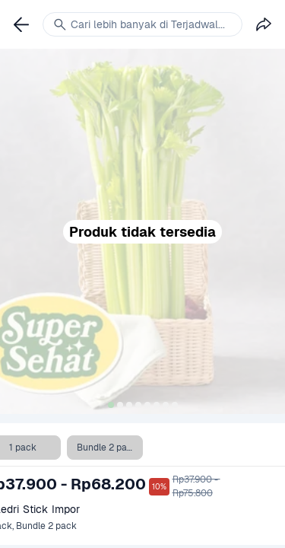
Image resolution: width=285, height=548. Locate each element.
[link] (21, 24)
